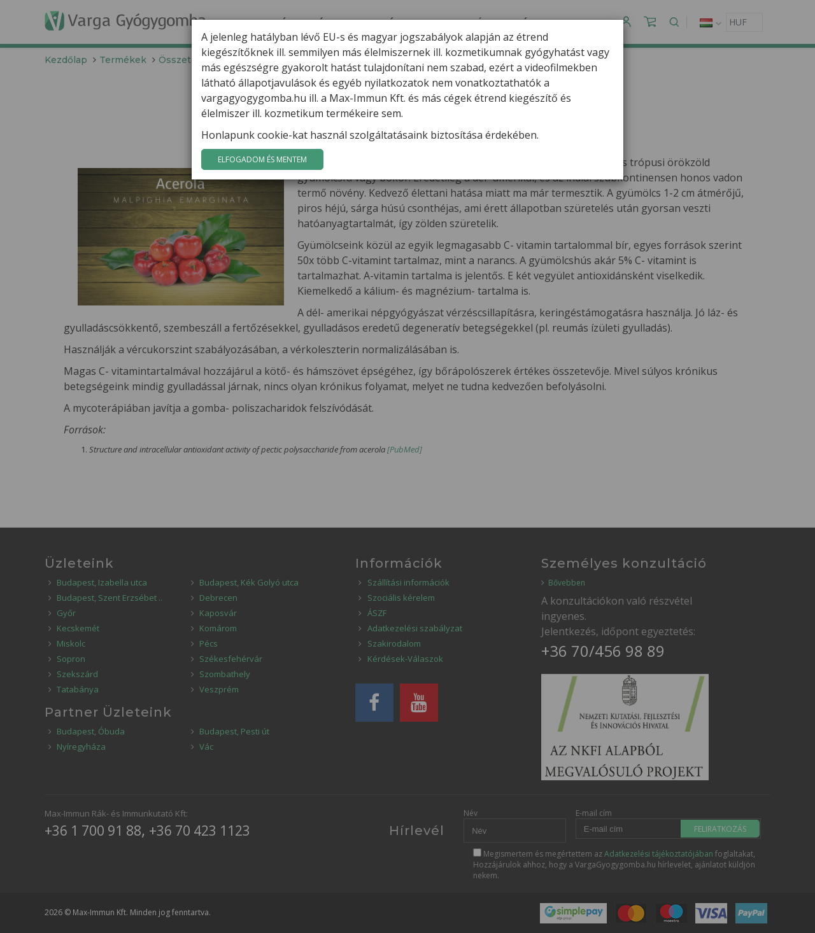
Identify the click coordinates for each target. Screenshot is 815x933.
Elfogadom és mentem (262, 159)
